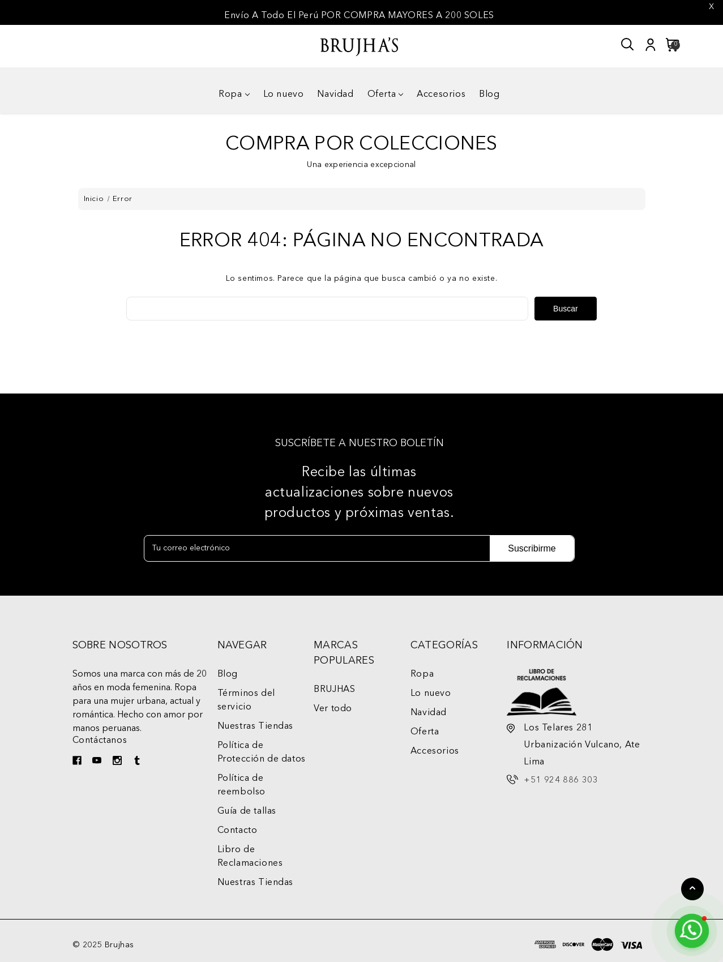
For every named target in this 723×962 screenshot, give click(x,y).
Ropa (234, 94)
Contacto (237, 830)
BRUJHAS (334, 689)
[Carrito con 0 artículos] (669, 45)
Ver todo (333, 708)
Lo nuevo (283, 94)
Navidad (335, 94)
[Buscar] (628, 45)
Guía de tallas (246, 811)
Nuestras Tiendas (255, 726)
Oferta (385, 94)
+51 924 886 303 (561, 780)
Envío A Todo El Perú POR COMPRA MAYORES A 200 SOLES (359, 15)
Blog (489, 94)
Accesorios (441, 94)
